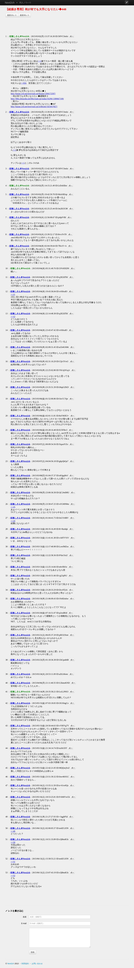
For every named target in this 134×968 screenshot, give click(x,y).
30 (6, 546)
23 (6, 461)
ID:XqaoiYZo (62, 444)
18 (6, 387)
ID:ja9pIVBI (60, 217)
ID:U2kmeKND (63, 683)
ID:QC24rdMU (62, 492)
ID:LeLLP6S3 (62, 692)
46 (6, 777)
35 (6, 598)
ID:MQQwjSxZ (62, 768)
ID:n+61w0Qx (62, 785)
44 (6, 748)
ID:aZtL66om (62, 674)
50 (6, 828)
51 (6, 839)
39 (6, 674)
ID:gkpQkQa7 (62, 461)
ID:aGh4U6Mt (62, 347)
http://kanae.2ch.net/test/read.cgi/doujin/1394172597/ (33, 93)
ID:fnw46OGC (62, 777)
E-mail (23, 923)
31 (6, 555)
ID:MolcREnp (61, 194)
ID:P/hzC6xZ (62, 555)
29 (6, 538)
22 (6, 444)
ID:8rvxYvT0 (60, 234)
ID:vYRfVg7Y (62, 726)
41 (6, 692)
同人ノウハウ (25, 2)
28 (6, 529)
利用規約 (25, 964)
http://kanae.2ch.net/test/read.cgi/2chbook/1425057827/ (34, 106)
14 (6, 330)
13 (6, 313)
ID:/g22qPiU (61, 575)
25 (6, 492)
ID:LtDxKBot (61, 185)
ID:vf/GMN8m (62, 504)
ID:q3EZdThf (62, 277)
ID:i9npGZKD (62, 387)
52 (6, 859)
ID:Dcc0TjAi (61, 590)
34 (6, 590)
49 (6, 817)
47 (6, 785)
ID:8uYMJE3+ (62, 416)
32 (6, 567)
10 (6, 268)
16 (6, 361)
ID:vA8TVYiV (62, 538)
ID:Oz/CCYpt (62, 399)
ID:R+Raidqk (62, 529)
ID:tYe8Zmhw (62, 598)
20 (6, 416)
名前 (24, 917)
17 (6, 370)
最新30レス (24, 15)
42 (6, 703)
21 (6, 430)
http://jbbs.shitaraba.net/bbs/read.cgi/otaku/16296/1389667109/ (37, 99)
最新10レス (12, 15)
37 (6, 635)
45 (6, 768)
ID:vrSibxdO (61, 291)
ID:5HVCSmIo (61, 36)
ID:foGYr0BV (62, 518)
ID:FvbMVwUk (63, 797)
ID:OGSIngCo (62, 703)
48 (6, 797)
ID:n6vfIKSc (61, 567)
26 (6, 504)
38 (6, 660)
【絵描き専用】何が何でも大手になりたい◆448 (35, 9)
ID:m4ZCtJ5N (62, 828)
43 (6, 726)
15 (6, 347)
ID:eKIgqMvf (62, 475)
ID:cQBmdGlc (62, 839)
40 (6, 683)
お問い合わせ (37, 964)
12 (6, 291)
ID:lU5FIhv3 (61, 430)
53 (6, 872)
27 (6, 518)
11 (6, 277)
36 (6, 613)
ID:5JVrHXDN (62, 268)
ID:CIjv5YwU (62, 361)
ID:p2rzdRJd (61, 613)
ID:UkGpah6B (62, 660)
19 (6, 399)
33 (6, 575)
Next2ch (9, 2)
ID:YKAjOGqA (63, 370)
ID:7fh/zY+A (60, 246)
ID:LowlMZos (62, 546)
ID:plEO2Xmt (62, 635)
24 (6, 475)
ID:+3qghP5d (62, 817)
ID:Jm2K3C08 (61, 208)
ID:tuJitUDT (61, 748)
